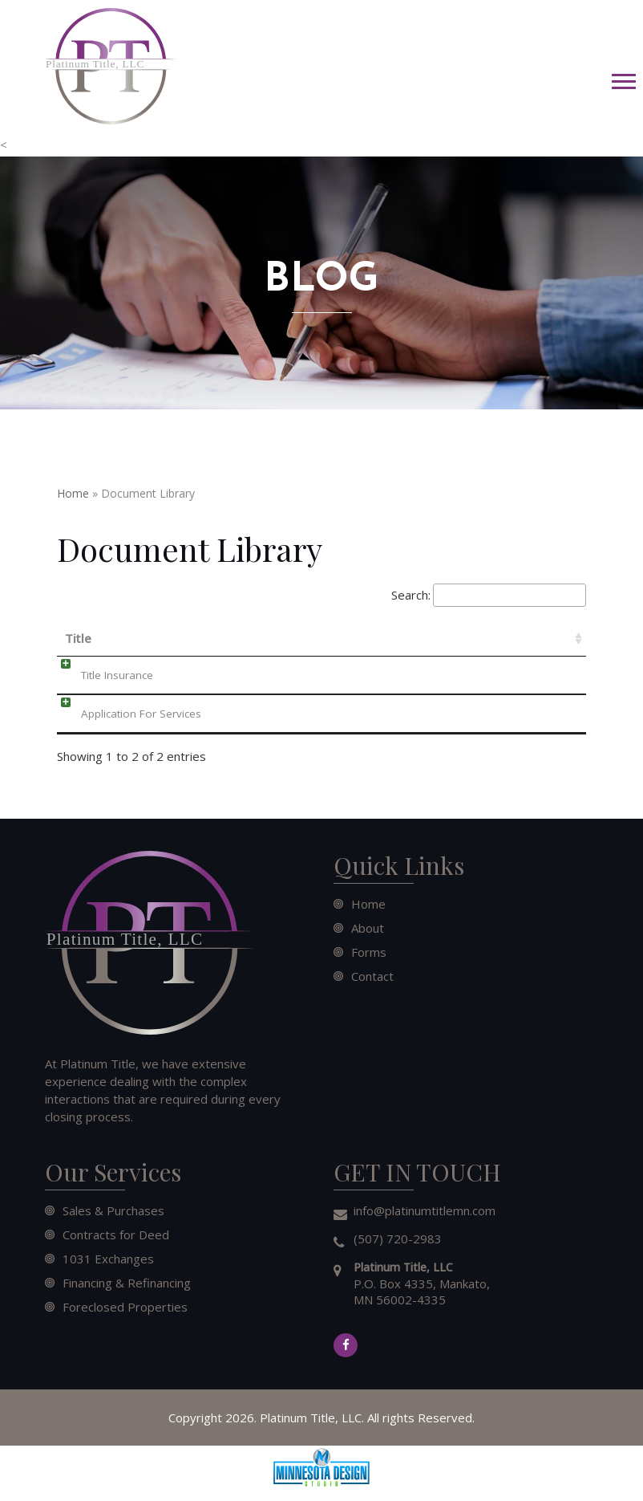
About (367, 928)
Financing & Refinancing (127, 1283)
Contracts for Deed (116, 1234)
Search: (488, 596)
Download (502, 673)
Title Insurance (101, 675)
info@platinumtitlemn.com (424, 1210)
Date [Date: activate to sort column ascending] (310, 638)
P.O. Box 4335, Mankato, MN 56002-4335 (422, 1283)
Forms (368, 952)
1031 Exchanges (108, 1259)
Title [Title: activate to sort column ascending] (78, 638)
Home (73, 493)
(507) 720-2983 (398, 1238)
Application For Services (125, 713)
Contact (372, 976)
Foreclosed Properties (125, 1307)
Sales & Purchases (113, 1210)
